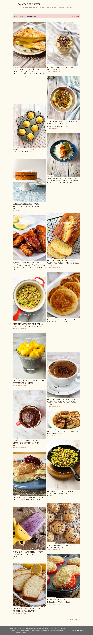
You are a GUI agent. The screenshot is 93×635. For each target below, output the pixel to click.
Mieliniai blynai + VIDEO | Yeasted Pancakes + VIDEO (62, 432)
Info (39, 8)
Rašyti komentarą (22, 76)
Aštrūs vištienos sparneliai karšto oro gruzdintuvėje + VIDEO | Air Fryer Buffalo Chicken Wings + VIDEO (29, 266)
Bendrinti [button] (15, 76)
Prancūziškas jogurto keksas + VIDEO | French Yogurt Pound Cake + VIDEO (63, 263)
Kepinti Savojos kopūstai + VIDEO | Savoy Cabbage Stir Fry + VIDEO (28, 325)
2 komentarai (55, 128)
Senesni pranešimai (74, 619)
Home (20, 8)
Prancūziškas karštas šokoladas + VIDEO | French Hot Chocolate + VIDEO (63, 402)
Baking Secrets (29, 4)
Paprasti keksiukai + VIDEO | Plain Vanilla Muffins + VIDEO (28, 150)
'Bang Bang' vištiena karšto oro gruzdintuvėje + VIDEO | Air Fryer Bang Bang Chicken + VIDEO (62, 180)
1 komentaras (21, 271)
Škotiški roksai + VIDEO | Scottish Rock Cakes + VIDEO (62, 546)
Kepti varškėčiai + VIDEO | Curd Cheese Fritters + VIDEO (61, 320)
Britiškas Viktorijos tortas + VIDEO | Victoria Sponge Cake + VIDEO (27, 206)
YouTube (68, 8)
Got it (82, 630)
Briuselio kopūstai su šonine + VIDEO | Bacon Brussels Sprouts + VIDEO (62, 493)
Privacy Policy (46, 8)
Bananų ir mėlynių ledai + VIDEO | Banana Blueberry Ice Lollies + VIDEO (28, 554)
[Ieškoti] (78, 4)
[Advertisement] (29, 90)
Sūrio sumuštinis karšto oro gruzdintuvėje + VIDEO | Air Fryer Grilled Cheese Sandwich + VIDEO (28, 71)
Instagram (61, 8)
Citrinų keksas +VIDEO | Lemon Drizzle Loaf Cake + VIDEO (27, 610)
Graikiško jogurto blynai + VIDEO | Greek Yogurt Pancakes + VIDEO (29, 498)
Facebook (55, 8)
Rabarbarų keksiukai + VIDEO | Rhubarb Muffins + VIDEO (61, 601)
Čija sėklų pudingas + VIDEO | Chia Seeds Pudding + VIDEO (28, 382)
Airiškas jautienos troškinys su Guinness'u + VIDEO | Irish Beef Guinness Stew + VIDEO (62, 123)
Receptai (34, 8)
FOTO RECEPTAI (27, 8)
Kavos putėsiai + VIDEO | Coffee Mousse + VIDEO (61, 68)
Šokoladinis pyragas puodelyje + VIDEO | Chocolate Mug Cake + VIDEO (28, 443)
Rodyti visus (75, 16)
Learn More (74, 630)
